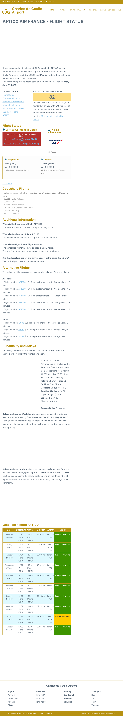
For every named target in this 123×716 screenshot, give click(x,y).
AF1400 (22, 295)
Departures (13, 698)
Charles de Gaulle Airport (27, 10)
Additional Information (13, 101)
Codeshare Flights (11, 98)
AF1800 (22, 309)
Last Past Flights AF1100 (10, 113)
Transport (96, 691)
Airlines (11, 702)
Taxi (93, 698)
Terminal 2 (41, 698)
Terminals (40, 691)
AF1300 (22, 289)
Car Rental (93, 10)
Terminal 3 (41, 702)
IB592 (21, 336)
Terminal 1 (40, 695)
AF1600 (22, 302)
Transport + (82, 10)
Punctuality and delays (13, 108)
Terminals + (62, 10)
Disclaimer (33, 713)
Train (93, 702)
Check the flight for (21, 140)
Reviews (102, 10)
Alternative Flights (11, 105)
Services (111, 10)
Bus (93, 695)
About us (49, 713)
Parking (72, 10)
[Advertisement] (61, 46)
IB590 (21, 329)
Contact (41, 713)
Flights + (51, 10)
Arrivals (11, 695)
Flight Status (8, 95)
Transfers (95, 705)
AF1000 (22, 282)
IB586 (21, 323)
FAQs (119, 10)
